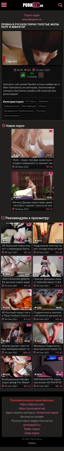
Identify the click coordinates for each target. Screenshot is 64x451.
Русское (41, 111)
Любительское (11, 106)
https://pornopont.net (32, 408)
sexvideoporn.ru (32, 19)
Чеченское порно (47, 412)
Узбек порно (32, 429)
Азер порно (32, 433)
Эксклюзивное (11, 115)
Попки (42, 106)
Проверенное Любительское (19, 111)
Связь (32, 443)
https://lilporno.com (32, 404)
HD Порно (31, 101)
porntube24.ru (31, 425)
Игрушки (43, 101)
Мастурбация (29, 106)
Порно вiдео (32, 15)
